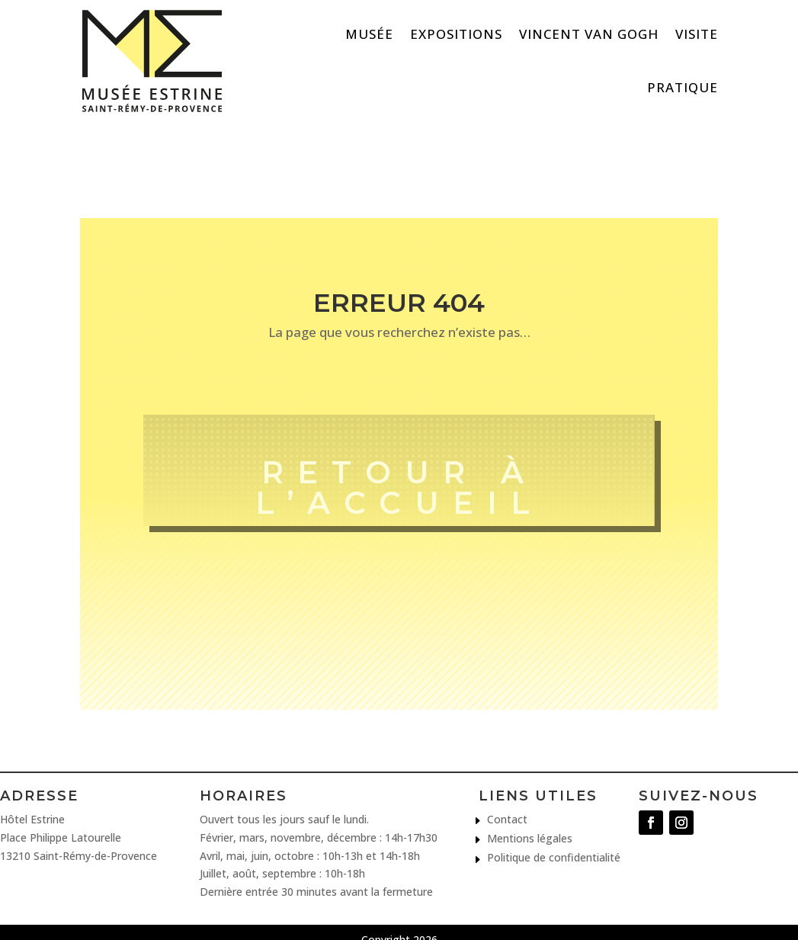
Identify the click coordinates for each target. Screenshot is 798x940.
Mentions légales (529, 839)
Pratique (682, 87)
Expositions (456, 34)
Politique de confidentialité (553, 858)
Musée (369, 34)
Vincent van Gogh (589, 34)
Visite (696, 34)
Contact (507, 820)
